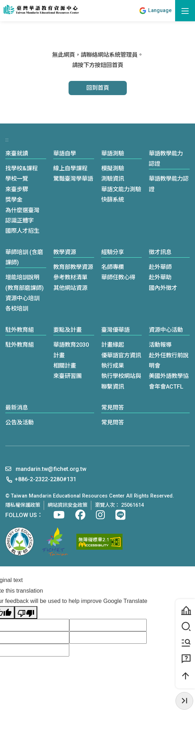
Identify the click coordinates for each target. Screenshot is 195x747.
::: (132, 10)
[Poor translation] (26, 612)
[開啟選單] (185, 10)
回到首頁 (97, 87)
